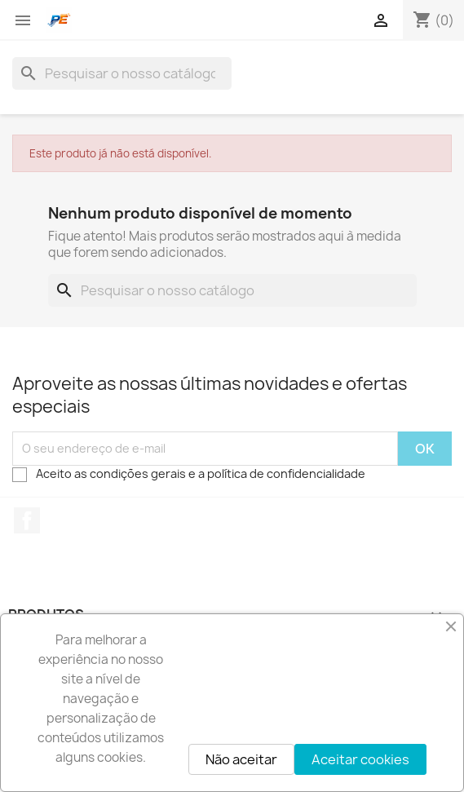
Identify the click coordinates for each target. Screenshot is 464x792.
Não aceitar (241, 759)
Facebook (27, 520)
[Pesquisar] (122, 73)
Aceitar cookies (360, 759)
